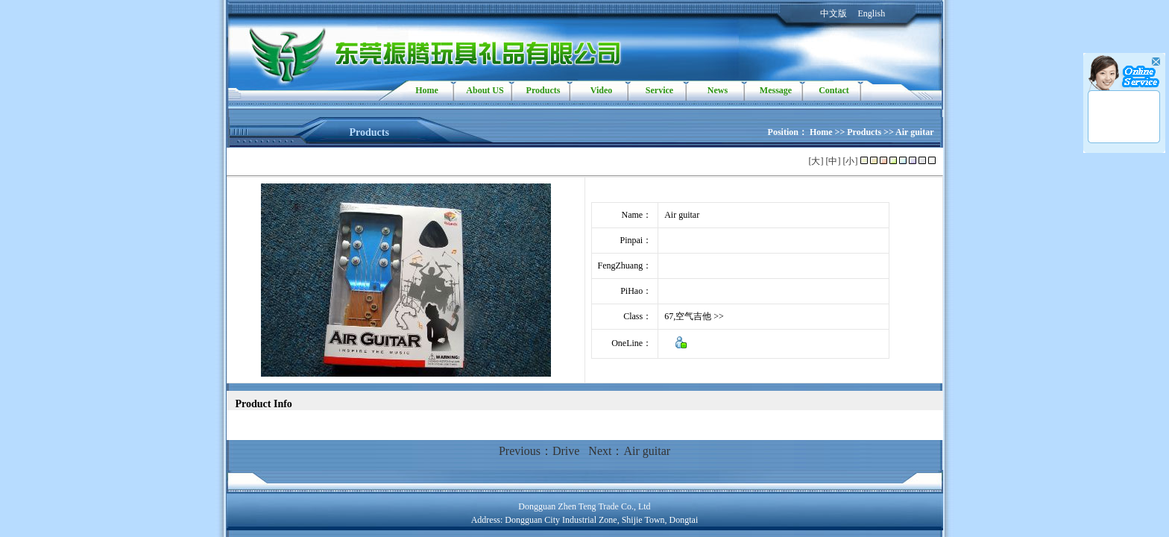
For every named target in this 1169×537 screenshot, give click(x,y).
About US (484, 90)
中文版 (833, 13)
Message (776, 90)
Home (426, 90)
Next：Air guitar (629, 451)
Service (659, 90)
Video (601, 90)
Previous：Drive (539, 451)
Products (543, 90)
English (872, 13)
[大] (816, 161)
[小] (850, 161)
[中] (833, 161)
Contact (834, 90)
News (718, 90)
